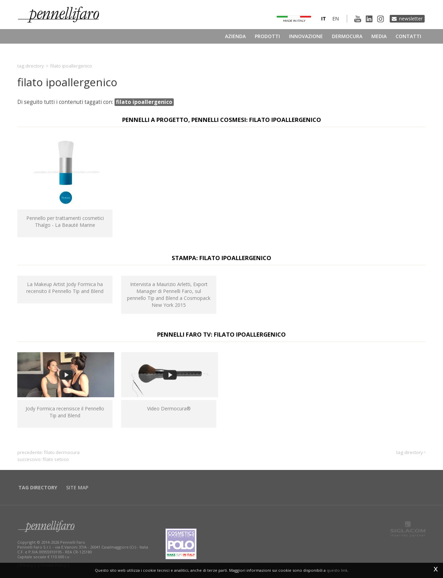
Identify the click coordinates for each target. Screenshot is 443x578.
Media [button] (379, 36)
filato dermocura (62, 452)
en (335, 18)
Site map (77, 487)
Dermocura (347, 36)
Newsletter (411, 18)
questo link (337, 570)
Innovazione (306, 36)
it (323, 18)
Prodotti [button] (267, 36)
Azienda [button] (235, 36)
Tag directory (30, 66)
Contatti (408, 36)
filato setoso (56, 459)
